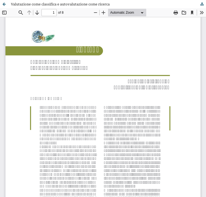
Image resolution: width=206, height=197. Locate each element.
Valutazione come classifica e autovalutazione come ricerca (60, 4)
